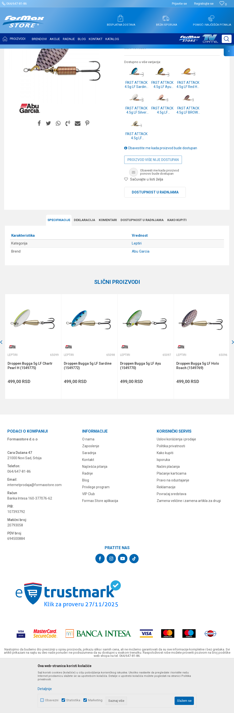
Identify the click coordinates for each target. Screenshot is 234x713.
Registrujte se (203, 3)
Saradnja (89, 501)
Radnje (87, 521)
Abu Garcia (140, 300)
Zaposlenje (90, 494)
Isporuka (163, 508)
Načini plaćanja (168, 515)
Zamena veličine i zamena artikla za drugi (189, 549)
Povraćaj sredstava (171, 542)
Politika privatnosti (171, 494)
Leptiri (64, 51)
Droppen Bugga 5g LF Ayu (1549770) (140, 414)
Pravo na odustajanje (173, 528)
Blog (85, 528)
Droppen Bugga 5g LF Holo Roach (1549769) (197, 414)
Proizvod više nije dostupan (153, 208)
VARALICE (49, 51)
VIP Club (88, 542)
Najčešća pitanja (94, 515)
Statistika (73, 700)
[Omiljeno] (223, 4)
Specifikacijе (58, 268)
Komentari (108, 268)
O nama (88, 487)
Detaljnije (45, 689)
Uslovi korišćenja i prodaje (176, 487)
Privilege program (96, 535)
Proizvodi (32, 51)
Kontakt (88, 508)
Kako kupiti (177, 268)
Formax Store (14, 51)
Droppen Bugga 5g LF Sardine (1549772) (87, 414)
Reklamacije (166, 535)
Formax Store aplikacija (100, 549)
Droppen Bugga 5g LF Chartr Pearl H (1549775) (30, 414)
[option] (33, 394)
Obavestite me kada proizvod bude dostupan (160, 196)
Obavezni (51, 700)
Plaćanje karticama (171, 521)
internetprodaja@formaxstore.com (34, 533)
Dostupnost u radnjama (155, 241)
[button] (227, 39)
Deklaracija (84, 268)
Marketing (95, 700)
